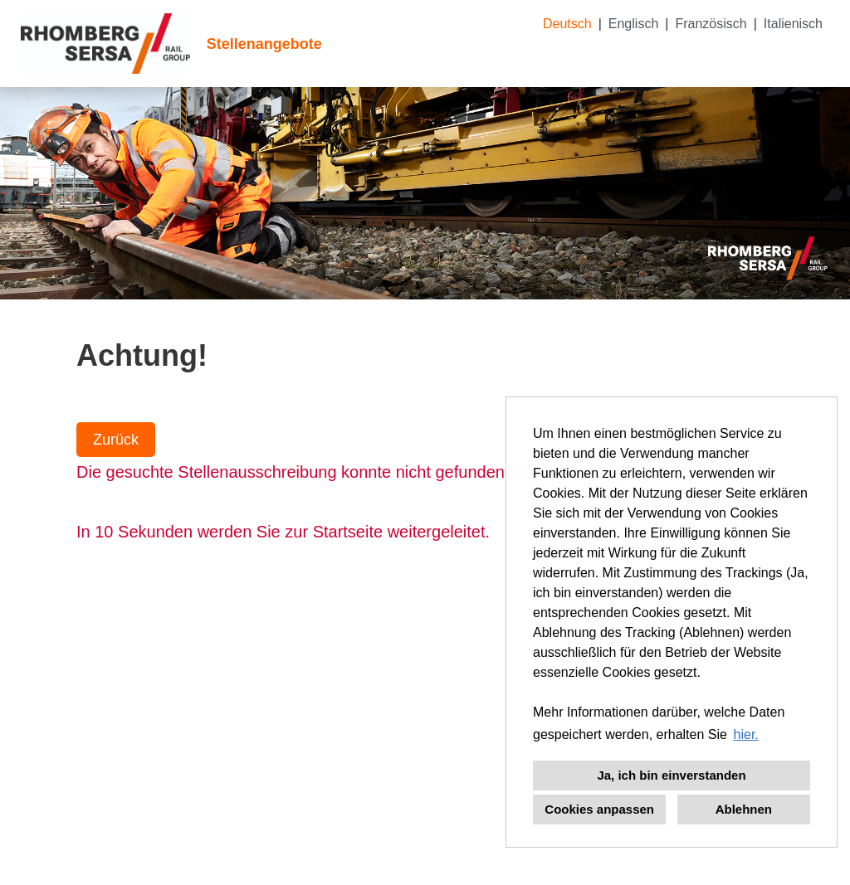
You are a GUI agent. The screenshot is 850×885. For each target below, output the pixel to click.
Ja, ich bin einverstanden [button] (671, 775)
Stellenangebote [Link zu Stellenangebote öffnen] (264, 44)
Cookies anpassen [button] (599, 809)
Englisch (633, 24)
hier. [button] (746, 734)
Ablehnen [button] (744, 809)
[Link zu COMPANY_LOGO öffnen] (105, 43)
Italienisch (793, 24)
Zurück (116, 439)
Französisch (710, 24)
